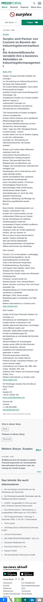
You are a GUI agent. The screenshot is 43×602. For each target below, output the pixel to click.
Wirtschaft (7, 439)
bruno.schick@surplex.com (14, 397)
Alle (38, 450)
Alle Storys (11, 22)
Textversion (26, 591)
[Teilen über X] (10, 600)
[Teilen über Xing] (25, 600)
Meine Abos (36, 7)
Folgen (32, 22)
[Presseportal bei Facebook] (15, 579)
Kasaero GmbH (10, 551)
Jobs (23, 588)
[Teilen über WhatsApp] (18, 600)
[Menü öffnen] (39, 3)
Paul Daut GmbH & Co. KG (15, 547)
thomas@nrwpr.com (11, 410)
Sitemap (6, 596)
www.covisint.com (10, 306)
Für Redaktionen (28, 583)
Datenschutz (8, 591)
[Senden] (39, 600)
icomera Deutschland (12, 534)
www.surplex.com (10, 380)
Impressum (7, 583)
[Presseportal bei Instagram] (22, 579)
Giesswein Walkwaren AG (14, 543)
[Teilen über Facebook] (3, 600)
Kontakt (6, 586)
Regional (24, 7)
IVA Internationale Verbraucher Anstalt (19, 555)
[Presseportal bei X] (18, 579)
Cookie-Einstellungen (11, 594)
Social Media (26, 594)
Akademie (7, 588)
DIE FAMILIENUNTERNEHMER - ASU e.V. (21, 538)
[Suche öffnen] (34, 3)
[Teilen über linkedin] (32, 600)
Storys (4, 7)
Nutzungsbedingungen (30, 586)
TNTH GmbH (9, 523)
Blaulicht (14, 7)
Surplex (6, 34)
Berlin (5, 72)
